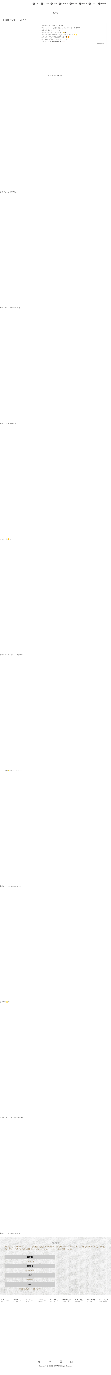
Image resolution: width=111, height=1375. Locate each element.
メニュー (46, 3)
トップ (37, 3)
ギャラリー (64, 3)
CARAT (56, 1366)
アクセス (93, 3)
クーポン (84, 3)
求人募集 (103, 3)
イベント (74, 3)
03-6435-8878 (29, 1270)
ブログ (55, 3)
